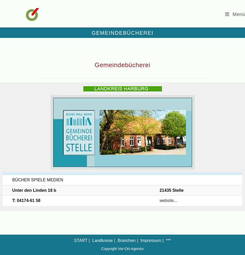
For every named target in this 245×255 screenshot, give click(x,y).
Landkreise (102, 240)
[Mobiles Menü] (235, 14)
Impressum (150, 240)
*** (168, 240)
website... (168, 200)
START (81, 240)
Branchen (127, 240)
